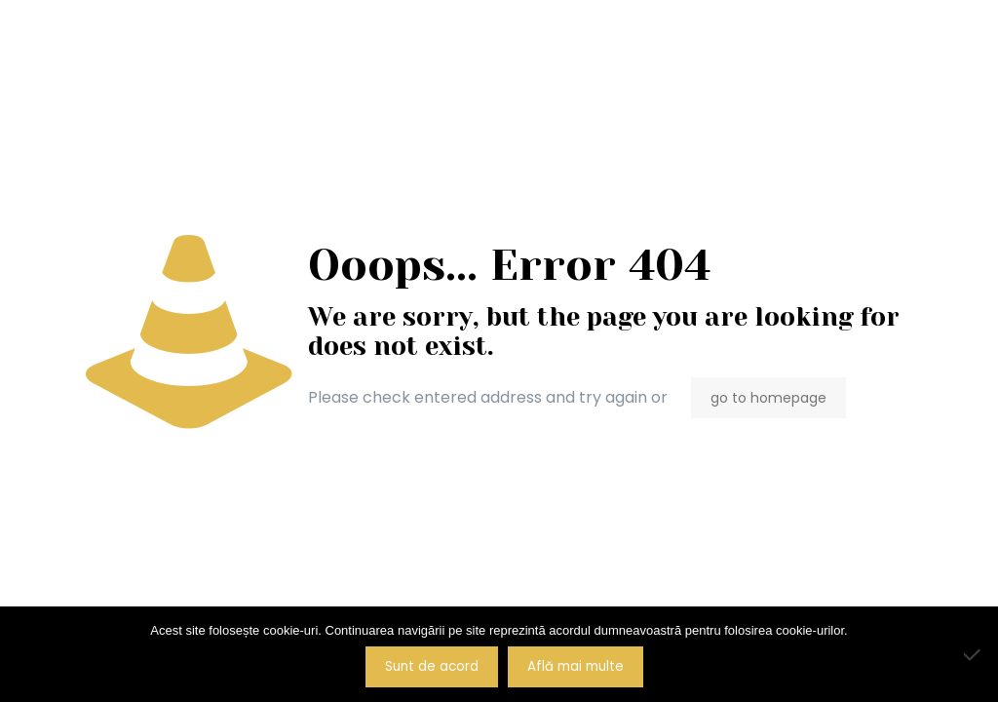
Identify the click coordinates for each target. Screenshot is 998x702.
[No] (973, 654)
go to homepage (768, 398)
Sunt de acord (432, 666)
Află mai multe (575, 666)
